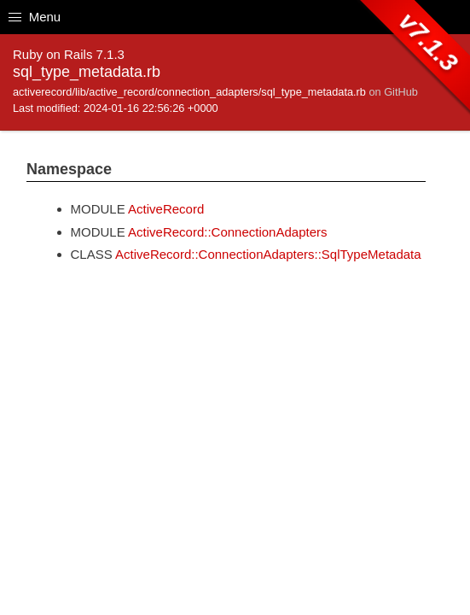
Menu (35, 16)
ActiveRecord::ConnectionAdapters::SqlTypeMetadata (268, 254)
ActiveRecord (166, 209)
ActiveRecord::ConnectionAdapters (227, 232)
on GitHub (392, 91)
